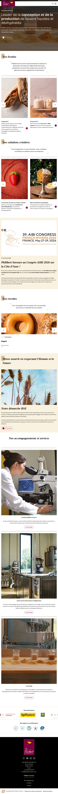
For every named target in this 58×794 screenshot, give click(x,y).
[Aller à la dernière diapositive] (3, 714)
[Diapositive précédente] (3, 104)
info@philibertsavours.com (29, 772)
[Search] (53, 4)
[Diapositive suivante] (54, 104)
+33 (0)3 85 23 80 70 (29, 770)
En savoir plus (29, 527)
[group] (14, 105)
